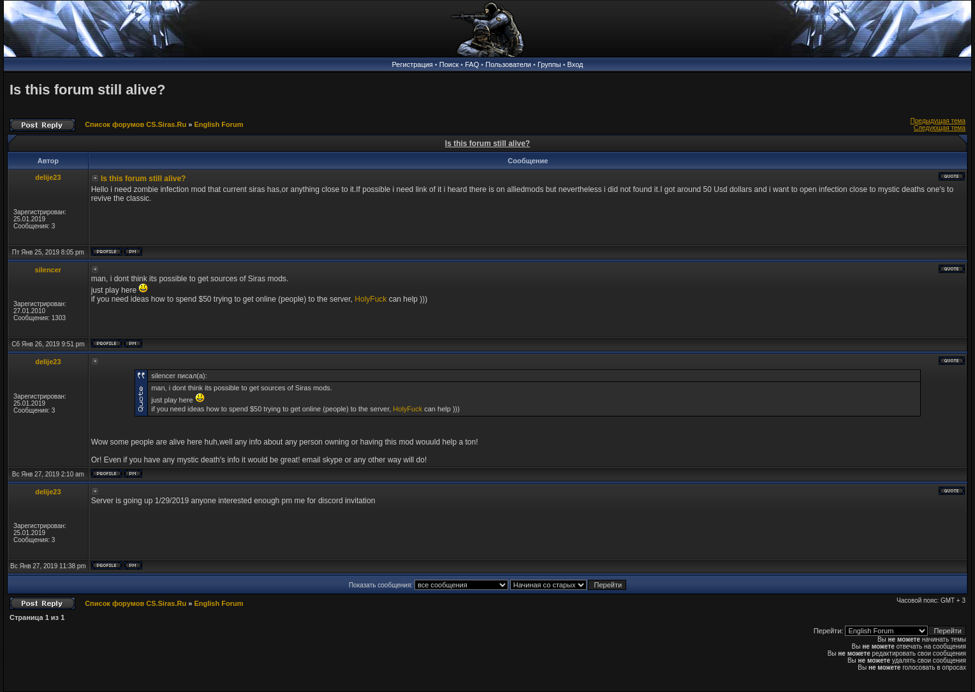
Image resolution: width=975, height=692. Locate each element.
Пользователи (508, 64)
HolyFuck (370, 299)
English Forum (218, 124)
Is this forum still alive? (88, 90)
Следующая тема (939, 127)
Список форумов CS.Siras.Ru (135, 124)
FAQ (472, 64)
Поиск (448, 64)
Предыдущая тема (938, 120)
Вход (575, 64)
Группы (549, 64)
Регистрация (412, 64)
